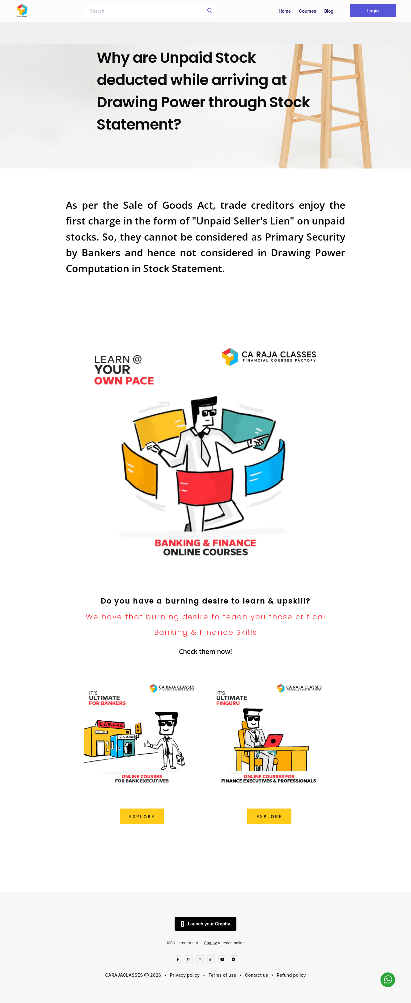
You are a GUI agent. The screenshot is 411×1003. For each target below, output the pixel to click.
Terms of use (222, 975)
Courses (307, 11)
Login (373, 10)
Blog (328, 11)
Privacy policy (185, 975)
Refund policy (291, 975)
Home (285, 11)
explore (142, 816)
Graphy (210, 943)
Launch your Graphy (205, 924)
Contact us (256, 975)
